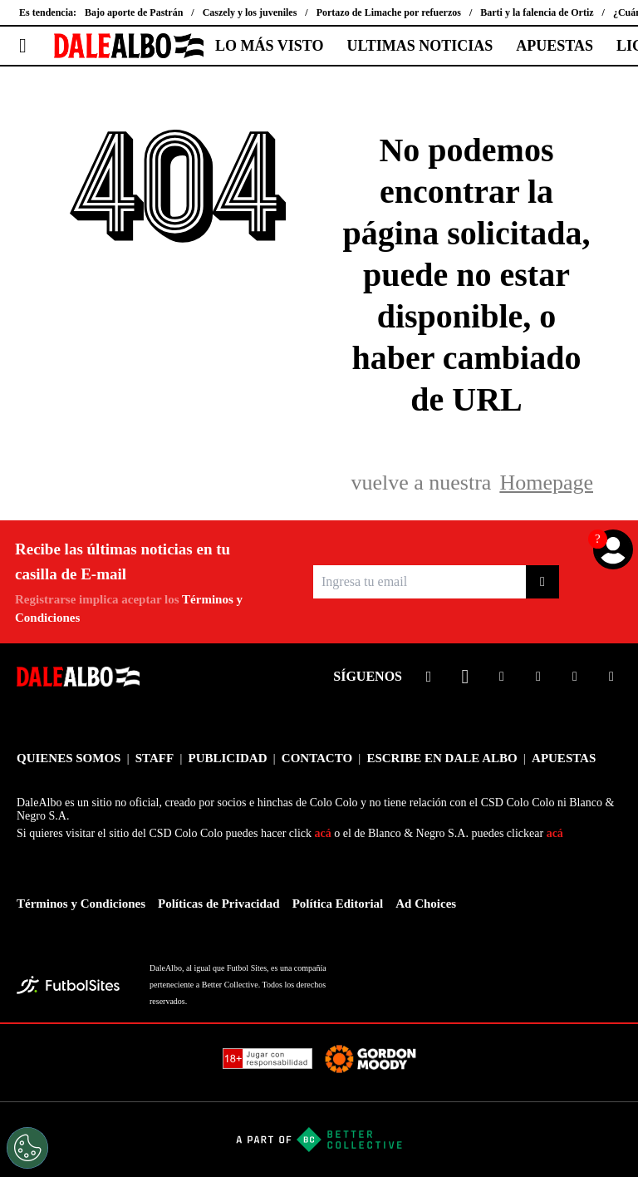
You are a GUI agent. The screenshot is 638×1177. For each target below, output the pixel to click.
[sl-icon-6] (611, 677)
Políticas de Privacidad (219, 903)
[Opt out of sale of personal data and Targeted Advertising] (27, 1148)
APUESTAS (554, 45)
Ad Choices (425, 903)
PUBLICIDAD (227, 758)
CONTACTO (317, 758)
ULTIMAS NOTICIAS (419, 45)
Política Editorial (338, 903)
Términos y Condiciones (81, 903)
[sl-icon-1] (429, 677)
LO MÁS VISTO (269, 45)
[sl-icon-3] (502, 677)
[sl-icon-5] (575, 677)
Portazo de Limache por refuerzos (389, 12)
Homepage (546, 482)
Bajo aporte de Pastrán (134, 12)
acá (323, 833)
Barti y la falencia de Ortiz (536, 12)
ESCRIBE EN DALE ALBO (441, 758)
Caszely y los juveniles (250, 12)
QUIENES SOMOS (68, 758)
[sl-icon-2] (465, 677)
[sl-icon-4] (538, 677)
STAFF (154, 758)
